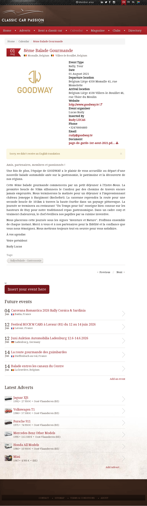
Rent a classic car (50, 30)
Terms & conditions (82, 498)
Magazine (98, 30)
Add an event (117, 378)
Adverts (24, 30)
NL (133, 2)
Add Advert (112, 467)
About (104, 498)
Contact (44, 498)
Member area (86, 2)
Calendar (76, 30)
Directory (134, 30)
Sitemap (59, 498)
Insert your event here (27, 289)
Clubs (116, 30)
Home (7, 30)
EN (123, 2)
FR (128, 2)
